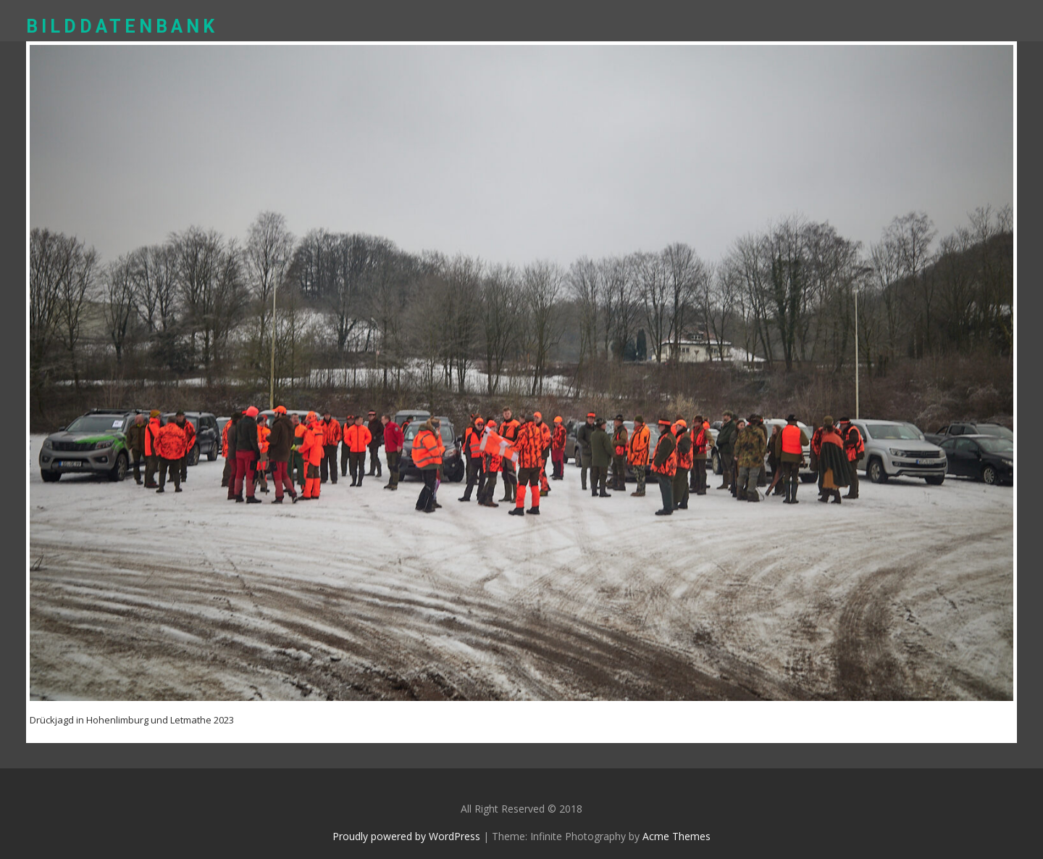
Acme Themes (676, 836)
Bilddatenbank (122, 26)
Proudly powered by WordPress (406, 836)
